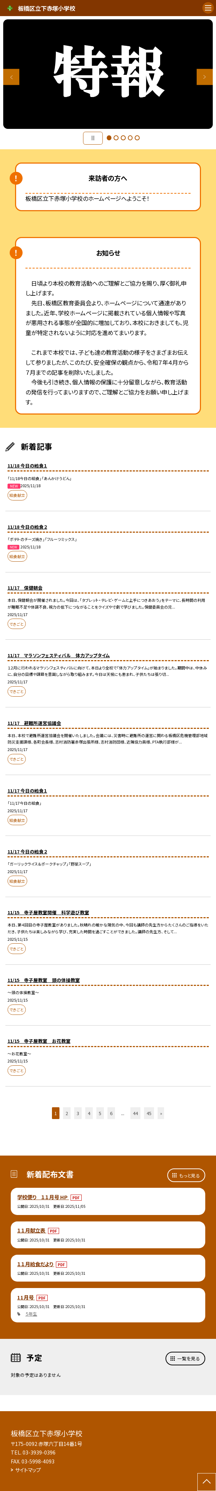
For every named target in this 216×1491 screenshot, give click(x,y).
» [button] (161, 1113)
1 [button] (109, 137)
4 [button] (130, 137)
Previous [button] (11, 77)
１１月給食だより (35, 1264)
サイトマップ (28, 1469)
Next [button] (205, 77)
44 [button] (135, 1113)
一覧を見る (188, 1358)
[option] (108, 74)
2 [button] (116, 137)
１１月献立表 (31, 1230)
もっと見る (189, 1175)
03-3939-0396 (39, 1452)
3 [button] (123, 137)
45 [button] (149, 1113)
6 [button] (111, 1113)
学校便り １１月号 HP (43, 1197)
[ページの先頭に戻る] (207, 1482)
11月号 (26, 1297)
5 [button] (137, 137)
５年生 (31, 1314)
